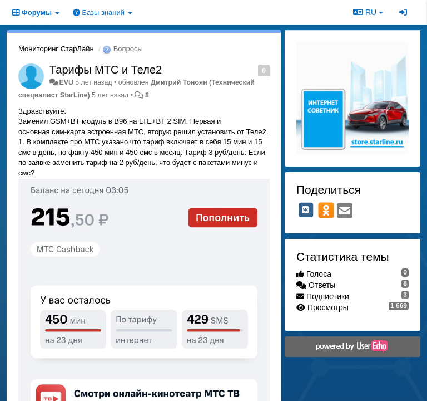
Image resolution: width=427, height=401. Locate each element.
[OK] (326, 210)
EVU (66, 82)
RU (368, 12)
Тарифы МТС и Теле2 (105, 69)
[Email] (344, 211)
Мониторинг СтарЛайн (56, 49)
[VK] (305, 210)
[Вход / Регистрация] (403, 12)
